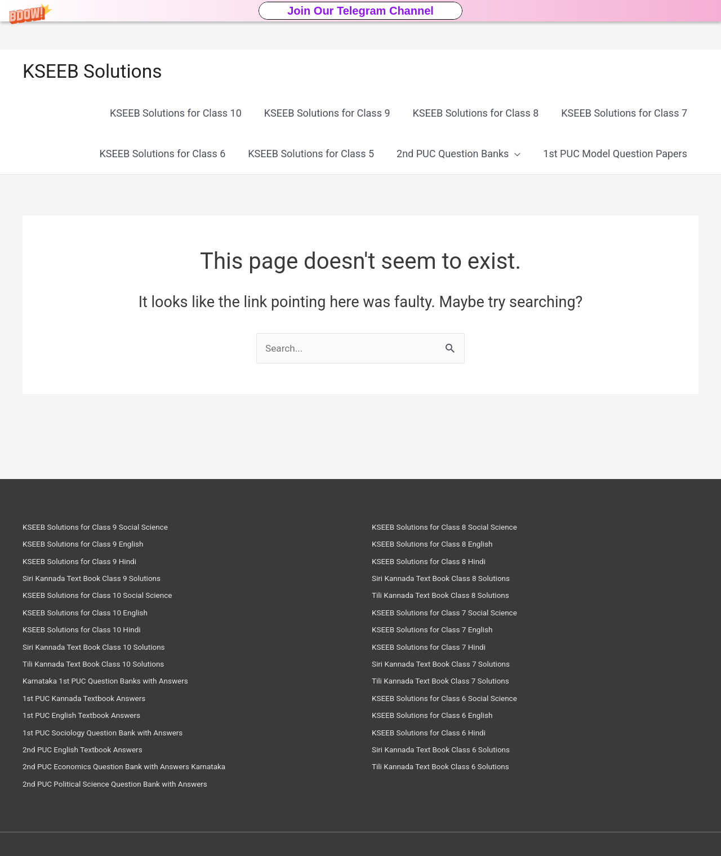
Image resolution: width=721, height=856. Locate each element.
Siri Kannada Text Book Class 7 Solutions (454, 667)
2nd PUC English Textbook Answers (94, 751)
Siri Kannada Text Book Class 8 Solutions (454, 583)
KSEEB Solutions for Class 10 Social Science (111, 600)
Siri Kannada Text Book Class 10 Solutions (107, 650)
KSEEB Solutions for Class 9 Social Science (109, 533)
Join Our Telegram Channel (360, 11)
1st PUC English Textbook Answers (92, 717)
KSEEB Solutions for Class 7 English (443, 633)
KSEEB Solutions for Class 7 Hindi (439, 650)
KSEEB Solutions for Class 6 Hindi (439, 734)
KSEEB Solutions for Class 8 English (443, 549)
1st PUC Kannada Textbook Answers (95, 700)
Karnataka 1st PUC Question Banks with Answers (121, 683)
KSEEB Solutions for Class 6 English (443, 717)
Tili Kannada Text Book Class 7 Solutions (453, 683)
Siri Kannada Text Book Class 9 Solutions (104, 583)
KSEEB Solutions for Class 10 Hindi (93, 633)
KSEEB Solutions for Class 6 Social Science (458, 700)
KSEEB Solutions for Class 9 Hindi (90, 566)
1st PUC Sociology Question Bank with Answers (118, 734)
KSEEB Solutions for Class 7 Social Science (458, 616)
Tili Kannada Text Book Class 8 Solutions (453, 600)
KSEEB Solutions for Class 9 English (94, 549)
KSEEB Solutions (95, 71)
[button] (360, 10)
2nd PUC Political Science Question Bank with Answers (132, 784)
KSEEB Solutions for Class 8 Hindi (439, 566)
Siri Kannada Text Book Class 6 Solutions (454, 751)
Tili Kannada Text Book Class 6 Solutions (453, 767)
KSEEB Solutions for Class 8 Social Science (458, 533)
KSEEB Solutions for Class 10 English (97, 616)
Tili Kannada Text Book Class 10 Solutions (107, 667)
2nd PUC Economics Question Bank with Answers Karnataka (143, 767)
